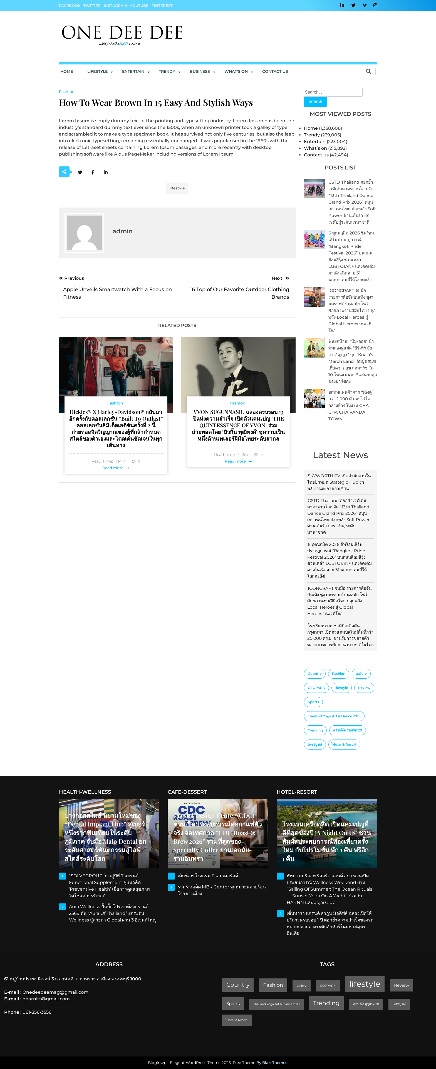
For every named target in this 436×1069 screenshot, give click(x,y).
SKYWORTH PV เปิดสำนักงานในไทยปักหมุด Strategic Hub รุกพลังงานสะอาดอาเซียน (339, 482)
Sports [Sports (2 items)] (313, 702)
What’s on (315, 148)
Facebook (69, 5)
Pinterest (162, 5)
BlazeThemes (274, 1062)
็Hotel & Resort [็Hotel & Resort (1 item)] (344, 744)
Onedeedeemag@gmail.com (55, 992)
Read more (112, 468)
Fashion (67, 91)
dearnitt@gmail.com (46, 998)
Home (66, 71)
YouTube (139, 5)
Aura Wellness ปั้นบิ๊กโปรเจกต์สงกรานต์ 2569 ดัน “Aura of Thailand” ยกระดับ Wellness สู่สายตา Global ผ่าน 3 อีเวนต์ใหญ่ (113, 913)
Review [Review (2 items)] (364, 688)
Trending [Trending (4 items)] (315, 730)
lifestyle (177, 188)
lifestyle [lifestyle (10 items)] (341, 688)
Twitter (92, 5)
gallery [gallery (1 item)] (361, 673)
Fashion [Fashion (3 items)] (338, 673)
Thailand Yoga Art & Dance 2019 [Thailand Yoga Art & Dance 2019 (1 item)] (334, 716)
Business (200, 71)
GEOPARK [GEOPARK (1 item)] (316, 688)
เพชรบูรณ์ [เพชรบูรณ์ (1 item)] (315, 744)
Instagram (115, 5)
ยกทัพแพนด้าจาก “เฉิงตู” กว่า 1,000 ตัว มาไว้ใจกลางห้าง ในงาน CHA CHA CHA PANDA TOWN (350, 405)
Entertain (133, 71)
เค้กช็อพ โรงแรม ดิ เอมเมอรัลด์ (208, 875)
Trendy (167, 71)
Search (315, 101)
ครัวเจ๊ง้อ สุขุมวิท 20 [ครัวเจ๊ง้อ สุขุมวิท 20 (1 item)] (347, 730)
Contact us (275, 71)
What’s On (236, 71)
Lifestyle (97, 71)
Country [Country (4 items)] (315, 673)
